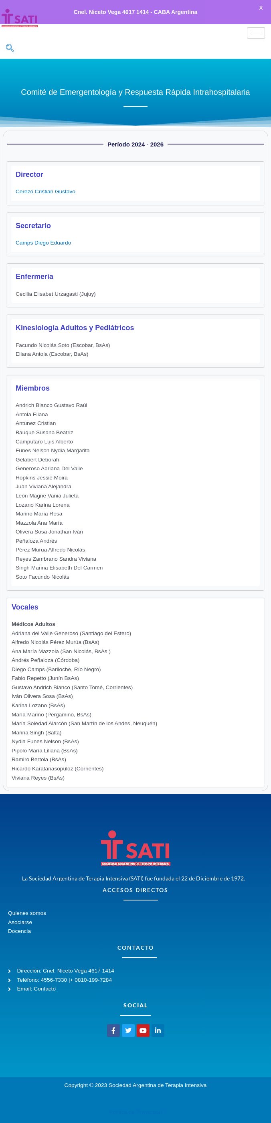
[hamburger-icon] (256, 25)
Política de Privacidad (135, 1104)
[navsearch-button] (10, 41)
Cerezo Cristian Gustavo (45, 184)
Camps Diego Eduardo (43, 236)
